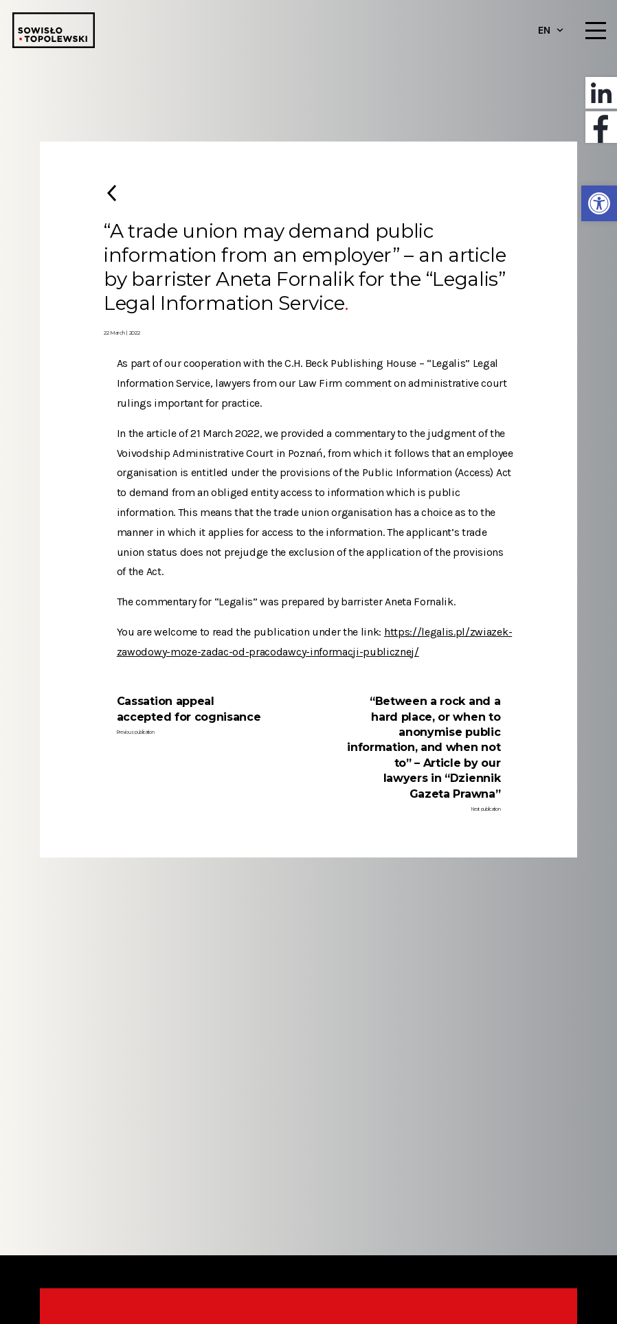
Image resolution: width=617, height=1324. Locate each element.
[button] (599, 203)
